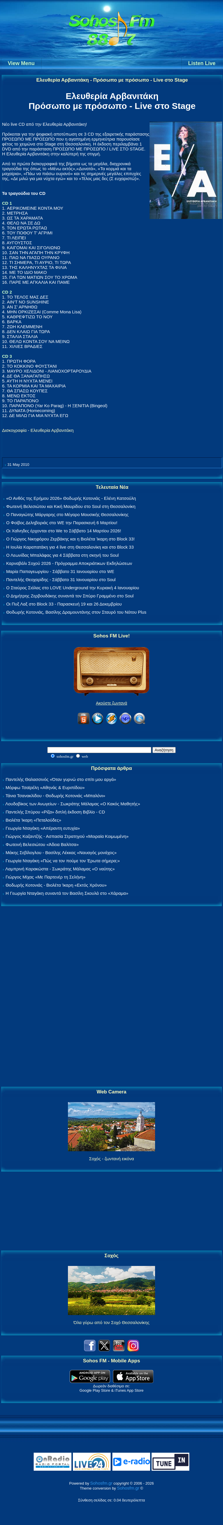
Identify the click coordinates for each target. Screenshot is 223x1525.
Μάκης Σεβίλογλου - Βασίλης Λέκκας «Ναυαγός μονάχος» (61, 852)
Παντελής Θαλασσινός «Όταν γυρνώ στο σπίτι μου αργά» (61, 779)
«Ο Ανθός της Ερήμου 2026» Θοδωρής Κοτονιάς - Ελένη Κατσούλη (71, 498)
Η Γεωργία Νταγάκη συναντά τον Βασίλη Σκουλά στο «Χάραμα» (67, 893)
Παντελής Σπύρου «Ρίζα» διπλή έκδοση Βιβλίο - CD (55, 811)
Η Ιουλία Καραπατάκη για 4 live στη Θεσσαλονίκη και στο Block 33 (70, 547)
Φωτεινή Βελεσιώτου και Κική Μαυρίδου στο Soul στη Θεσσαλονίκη (70, 506)
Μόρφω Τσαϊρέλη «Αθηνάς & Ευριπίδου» (45, 787)
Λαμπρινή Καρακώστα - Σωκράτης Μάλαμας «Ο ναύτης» (60, 868)
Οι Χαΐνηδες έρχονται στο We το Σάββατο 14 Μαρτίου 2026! (63, 530)
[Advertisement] (111, 997)
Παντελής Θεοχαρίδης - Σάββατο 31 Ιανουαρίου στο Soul (61, 579)
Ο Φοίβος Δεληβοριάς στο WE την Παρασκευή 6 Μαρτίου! (61, 522)
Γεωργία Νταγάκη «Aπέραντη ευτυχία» (43, 828)
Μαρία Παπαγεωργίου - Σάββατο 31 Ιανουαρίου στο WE (60, 571)
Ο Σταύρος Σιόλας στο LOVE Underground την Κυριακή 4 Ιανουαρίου (72, 587)
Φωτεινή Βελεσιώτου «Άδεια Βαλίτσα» (42, 844)
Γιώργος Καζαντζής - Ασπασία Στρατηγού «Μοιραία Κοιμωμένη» (67, 836)
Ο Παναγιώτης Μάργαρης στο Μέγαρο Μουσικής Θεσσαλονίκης (67, 514)
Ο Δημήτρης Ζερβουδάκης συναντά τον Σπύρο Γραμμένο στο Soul (70, 595)
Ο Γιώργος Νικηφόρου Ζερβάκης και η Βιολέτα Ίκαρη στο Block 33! (70, 538)
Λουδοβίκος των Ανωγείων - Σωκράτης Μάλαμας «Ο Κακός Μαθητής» (72, 803)
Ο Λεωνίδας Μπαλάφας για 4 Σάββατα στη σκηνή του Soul (62, 555)
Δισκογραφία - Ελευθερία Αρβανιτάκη (37, 430)
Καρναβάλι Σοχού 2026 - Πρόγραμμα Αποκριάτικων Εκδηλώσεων (69, 563)
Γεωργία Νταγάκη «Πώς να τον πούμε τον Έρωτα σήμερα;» (63, 860)
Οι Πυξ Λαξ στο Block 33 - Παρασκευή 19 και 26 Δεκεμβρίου (64, 603)
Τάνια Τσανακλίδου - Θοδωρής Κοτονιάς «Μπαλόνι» (55, 795)
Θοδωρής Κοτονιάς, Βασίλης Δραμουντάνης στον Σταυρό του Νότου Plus (76, 612)
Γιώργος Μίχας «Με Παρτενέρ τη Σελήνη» (45, 876)
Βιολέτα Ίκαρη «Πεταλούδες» (33, 820)
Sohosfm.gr (101, 1483)
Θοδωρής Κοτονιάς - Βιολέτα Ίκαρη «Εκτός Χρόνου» (56, 885)
